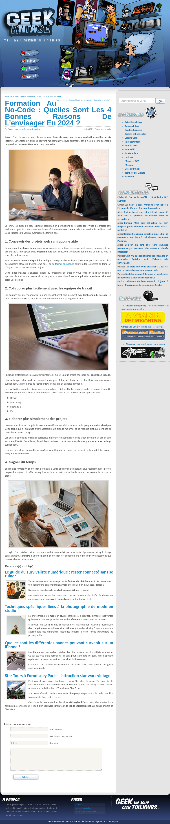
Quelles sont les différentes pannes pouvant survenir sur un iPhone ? (59, 644)
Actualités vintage (133, 122)
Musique (129, 165)
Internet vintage (132, 141)
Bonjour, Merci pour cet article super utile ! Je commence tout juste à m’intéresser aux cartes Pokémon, (143, 237)
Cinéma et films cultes (135, 134)
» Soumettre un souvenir (85, 811)
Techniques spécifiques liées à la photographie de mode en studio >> (83, 100)
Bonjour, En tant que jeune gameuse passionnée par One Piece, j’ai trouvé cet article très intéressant (143, 248)
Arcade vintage (132, 126)
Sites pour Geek (132, 168)
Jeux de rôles (131, 145)
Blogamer (130, 344)
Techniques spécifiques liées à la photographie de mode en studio (59, 608)
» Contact (78, 804)
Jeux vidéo (130, 149)
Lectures (129, 157)
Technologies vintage (32, 129)
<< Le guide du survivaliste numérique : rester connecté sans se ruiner (33, 96)
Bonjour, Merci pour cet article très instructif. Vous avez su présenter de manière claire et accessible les (143, 216)
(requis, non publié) (60, 736)
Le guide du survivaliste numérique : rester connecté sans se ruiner (59, 574)
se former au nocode (63, 263)
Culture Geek (131, 137)
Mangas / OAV (132, 161)
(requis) (55, 729)
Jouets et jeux (131, 153)
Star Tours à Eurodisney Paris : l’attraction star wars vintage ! (59, 675)
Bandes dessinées (133, 130)
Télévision (129, 176)
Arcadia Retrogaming (136, 305)
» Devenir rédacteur (83, 808)
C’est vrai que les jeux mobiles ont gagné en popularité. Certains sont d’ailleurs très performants (143, 259)
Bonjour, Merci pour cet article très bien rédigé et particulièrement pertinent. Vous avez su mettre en (143, 226)
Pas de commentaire (103, 129)
